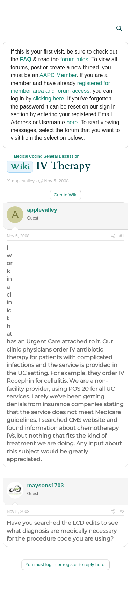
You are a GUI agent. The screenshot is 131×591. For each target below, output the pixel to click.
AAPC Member (58, 75)
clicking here (48, 99)
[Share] (112, 236)
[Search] (119, 28)
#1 (121, 236)
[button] (13, 29)
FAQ (25, 59)
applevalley (23, 180)
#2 (121, 511)
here (72, 122)
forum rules (74, 59)
